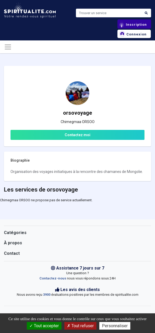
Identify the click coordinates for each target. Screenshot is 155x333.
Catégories (15, 232)
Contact (12, 253)
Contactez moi (77, 135)
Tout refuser (80, 325)
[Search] (109, 13)
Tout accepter (44, 325)
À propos (13, 242)
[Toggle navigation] (8, 47)
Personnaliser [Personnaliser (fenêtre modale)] (115, 325)
